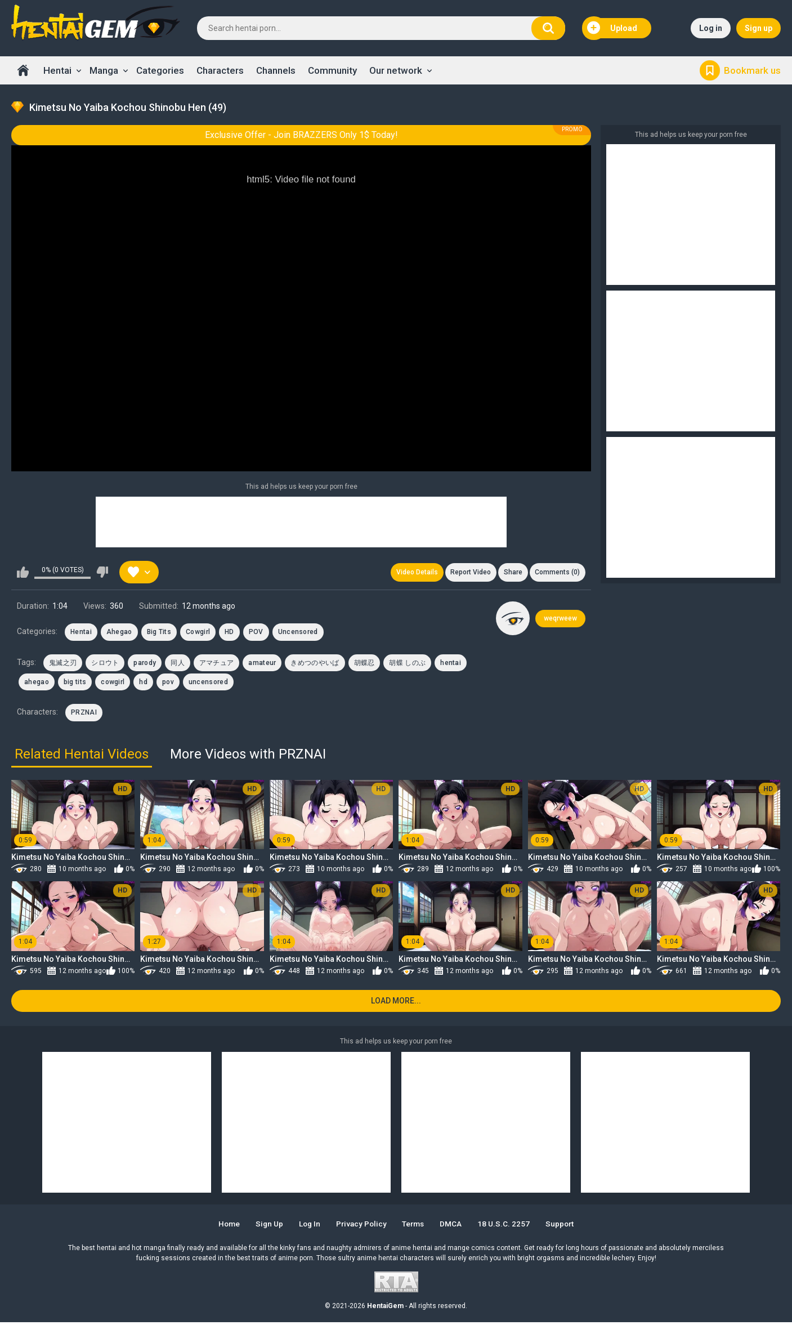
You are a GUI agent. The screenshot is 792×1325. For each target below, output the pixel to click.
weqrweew (560, 620)
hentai (450, 664)
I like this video (23, 573)
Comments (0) (556, 573)
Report (467, 573)
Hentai (57, 70)
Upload (612, 28)
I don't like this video (102, 573)
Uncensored (298, 633)
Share (511, 573)
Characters (220, 70)
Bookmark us (752, 70)
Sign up (758, 28)
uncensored (208, 684)
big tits (75, 684)
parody (144, 664)
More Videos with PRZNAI (248, 755)
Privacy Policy (360, 1226)
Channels (276, 70)
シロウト (105, 664)
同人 (178, 664)
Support (566, 1226)
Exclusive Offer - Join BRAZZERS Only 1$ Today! (301, 135)
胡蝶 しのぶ (407, 664)
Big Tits (159, 633)
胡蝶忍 (364, 664)
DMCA (455, 1226)
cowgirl (112, 684)
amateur (262, 664)
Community (332, 70)
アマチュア (216, 664)
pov (168, 684)
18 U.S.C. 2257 (509, 1226)
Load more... (396, 1004)
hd (143, 684)
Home (23, 70)
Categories (160, 70)
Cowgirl (198, 633)
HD (229, 633)
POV (256, 633)
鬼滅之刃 (63, 664)
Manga (104, 70)
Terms (415, 1226)
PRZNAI (84, 714)
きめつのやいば (314, 664)
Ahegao (119, 633)
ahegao (36, 684)
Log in (710, 28)
